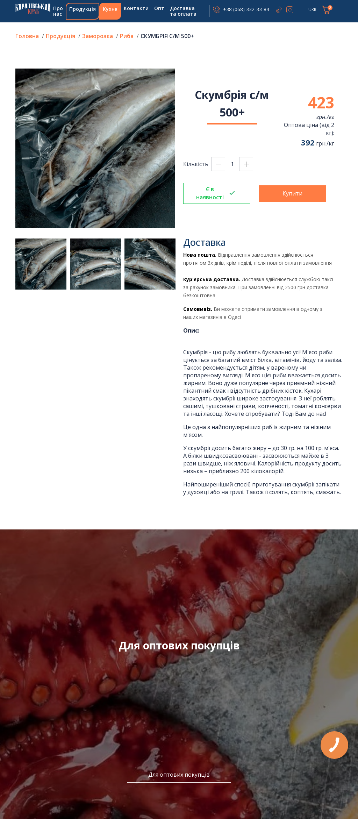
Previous (10, 148)
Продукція (82, 9)
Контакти (136, 8)
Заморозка (97, 36)
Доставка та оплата (183, 11)
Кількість (195, 164)
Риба (127, 36)
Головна (32, 8)
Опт (159, 8)
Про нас (58, 11)
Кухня (110, 9)
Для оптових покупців (179, 774)
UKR (312, 10)
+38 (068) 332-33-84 (246, 9)
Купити (292, 193)
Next (180, 148)
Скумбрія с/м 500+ (167, 36)
